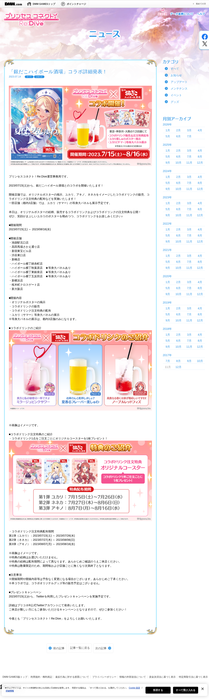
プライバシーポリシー (104, 677)
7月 (189, 136)
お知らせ (176, 75)
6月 (178, 136)
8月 (200, 156)
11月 (189, 162)
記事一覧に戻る (80, 647)
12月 (200, 162)
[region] (104, 691)
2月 (178, 130)
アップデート (179, 82)
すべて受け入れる (185, 691)
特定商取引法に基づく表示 (193, 677)
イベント (176, 95)
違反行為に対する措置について (72, 677)
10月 (178, 162)
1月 (168, 130)
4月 (200, 130)
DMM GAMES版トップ (15, 677)
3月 (189, 130)
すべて (175, 68)
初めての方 (201, 4)
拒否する (158, 691)
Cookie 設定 (134, 689)
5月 (168, 136)
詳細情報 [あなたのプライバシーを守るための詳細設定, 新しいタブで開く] (10, 692)
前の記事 (59, 648)
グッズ (175, 101)
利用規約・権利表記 (41, 677)
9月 (168, 162)
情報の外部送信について (132, 677)
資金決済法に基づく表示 (162, 677)
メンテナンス (179, 88)
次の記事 (101, 648)
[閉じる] (202, 689)
